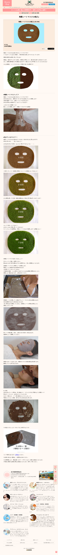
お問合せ (17, 454)
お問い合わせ (22, 542)
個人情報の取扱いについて (49, 542)
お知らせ (35, 542)
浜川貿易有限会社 (16, 472)
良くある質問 (9, 542)
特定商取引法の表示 (9, 545)
